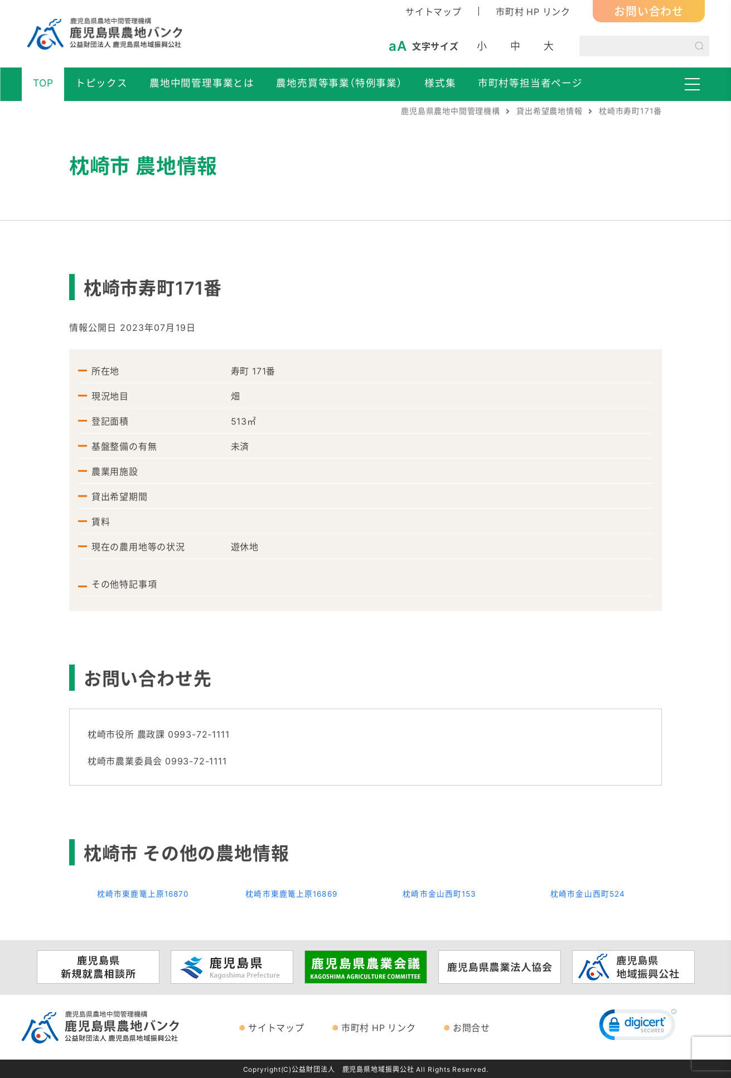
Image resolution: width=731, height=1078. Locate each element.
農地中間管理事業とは (201, 82)
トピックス (101, 82)
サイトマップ (433, 11)
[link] (638, 1027)
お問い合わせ (649, 11)
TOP (43, 82)
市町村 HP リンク (533, 11)
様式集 (440, 82)
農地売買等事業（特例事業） (339, 82)
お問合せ (471, 1026)
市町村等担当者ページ (530, 82)
